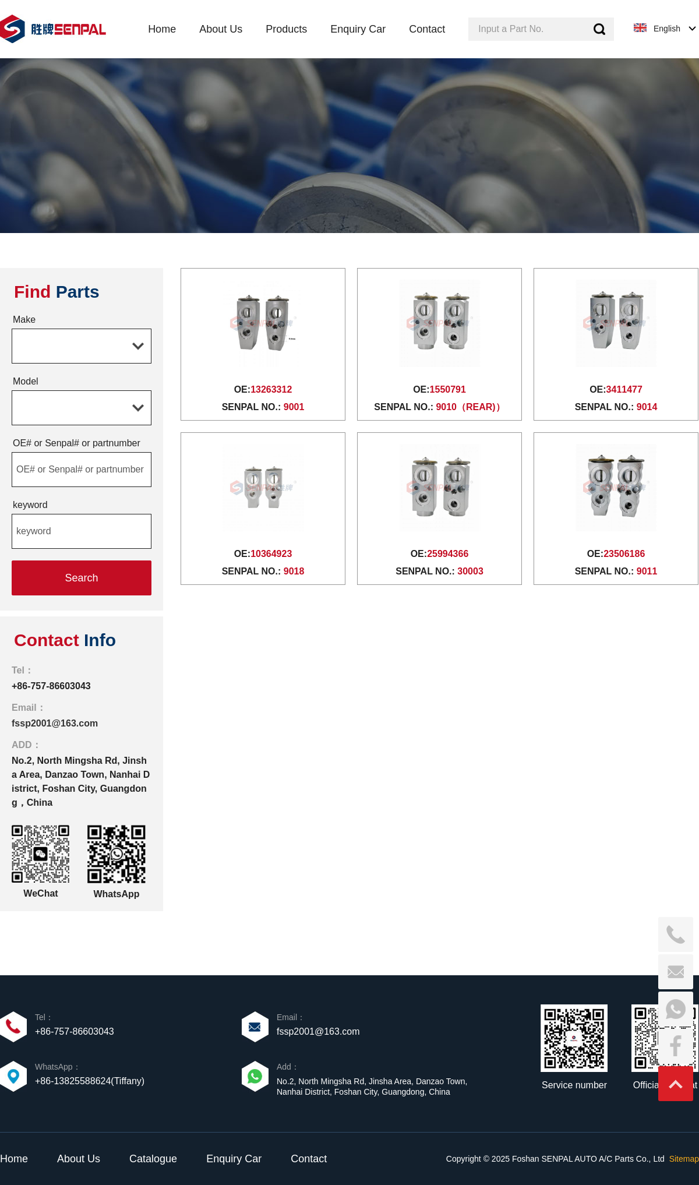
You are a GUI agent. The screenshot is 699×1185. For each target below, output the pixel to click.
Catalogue (153, 1159)
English (667, 28)
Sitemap (684, 1158)
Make (24, 320)
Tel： (23, 670)
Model (25, 381)
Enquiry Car (234, 1159)
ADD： (26, 745)
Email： (29, 708)
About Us (78, 1159)
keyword (30, 505)
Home (14, 1159)
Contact (309, 1159)
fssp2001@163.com (55, 723)
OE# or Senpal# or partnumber (76, 443)
